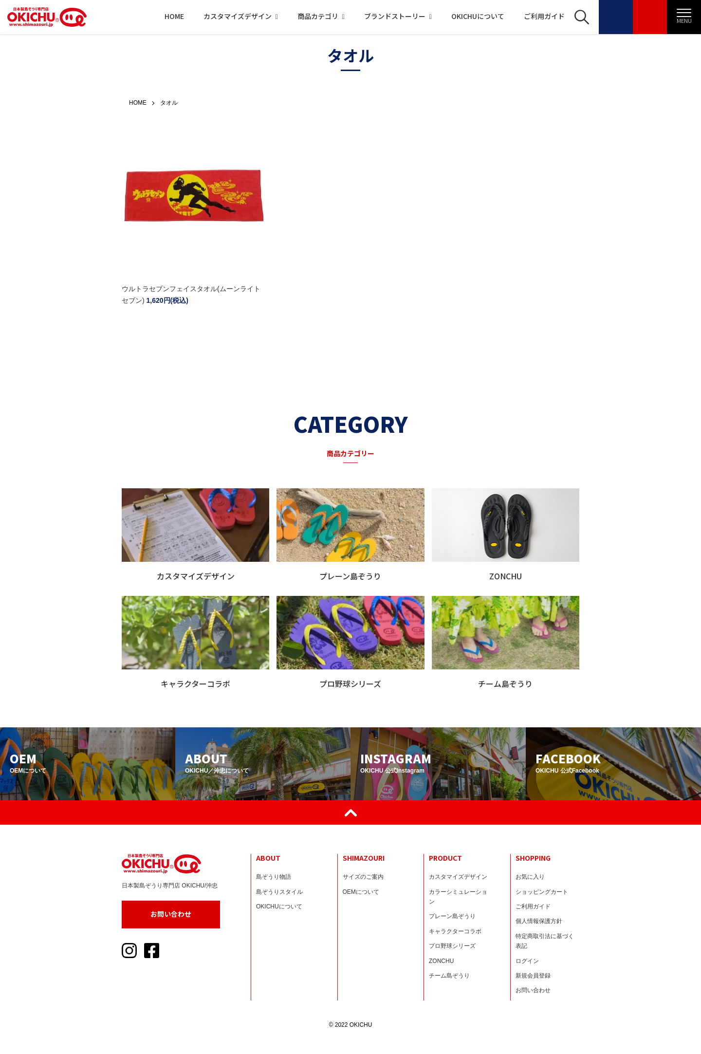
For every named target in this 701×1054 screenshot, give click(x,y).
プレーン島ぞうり (452, 916)
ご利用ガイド (544, 16)
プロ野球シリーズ (452, 946)
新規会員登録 (533, 975)
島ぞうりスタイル (279, 891)
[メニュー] (684, 17)
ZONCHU (441, 961)
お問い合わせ (170, 914)
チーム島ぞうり (449, 975)
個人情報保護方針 (539, 921)
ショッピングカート (542, 891)
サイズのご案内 (363, 876)
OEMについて (361, 891)
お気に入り (530, 876)
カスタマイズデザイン (240, 16)
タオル (169, 102)
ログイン (527, 961)
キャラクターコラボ (455, 931)
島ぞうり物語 (273, 876)
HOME (174, 16)
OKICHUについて (477, 16)
